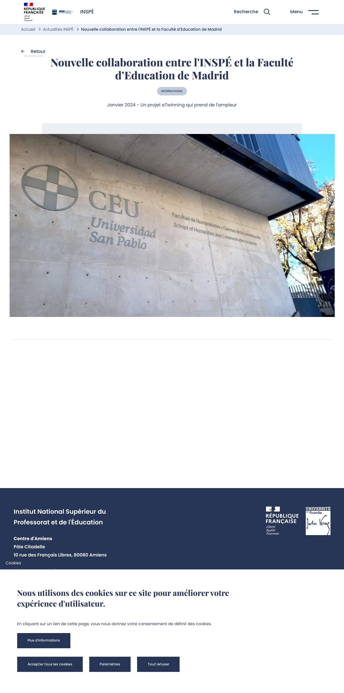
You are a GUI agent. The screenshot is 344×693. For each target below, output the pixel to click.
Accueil (28, 29)
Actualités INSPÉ (59, 29)
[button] (252, 12)
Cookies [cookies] (13, 563)
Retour (33, 51)
